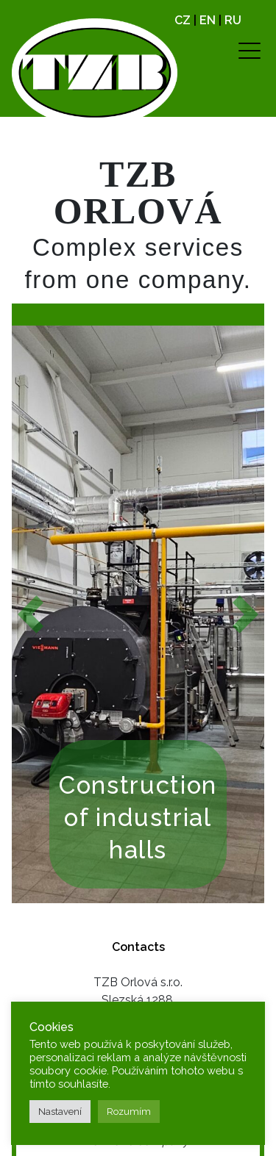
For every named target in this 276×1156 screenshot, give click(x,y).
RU (232, 20)
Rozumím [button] (129, 1111)
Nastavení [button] (60, 1111)
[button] (30, 615)
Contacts (138, 947)
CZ (182, 20)
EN (207, 20)
